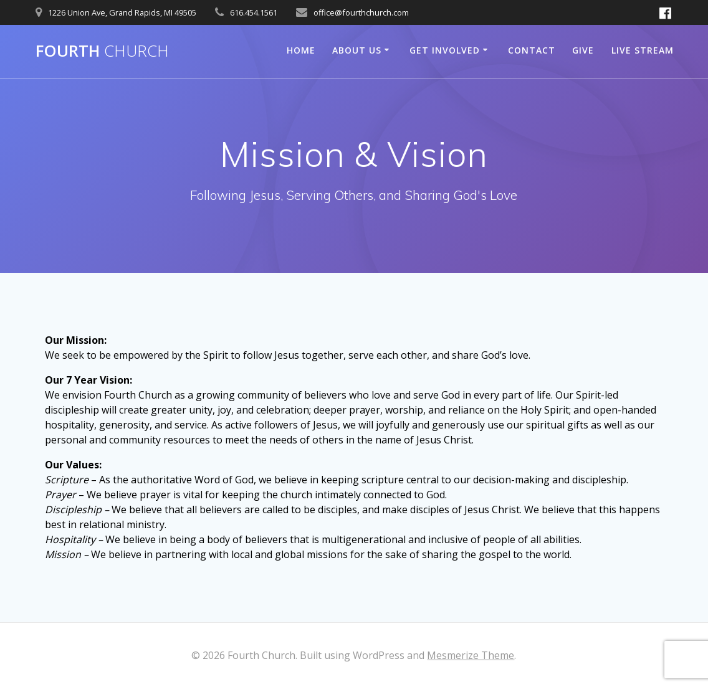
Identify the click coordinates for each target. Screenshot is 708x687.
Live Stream (642, 50)
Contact (531, 50)
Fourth (102, 51)
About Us (356, 50)
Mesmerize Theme (470, 655)
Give (583, 50)
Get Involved (444, 50)
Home (301, 50)
